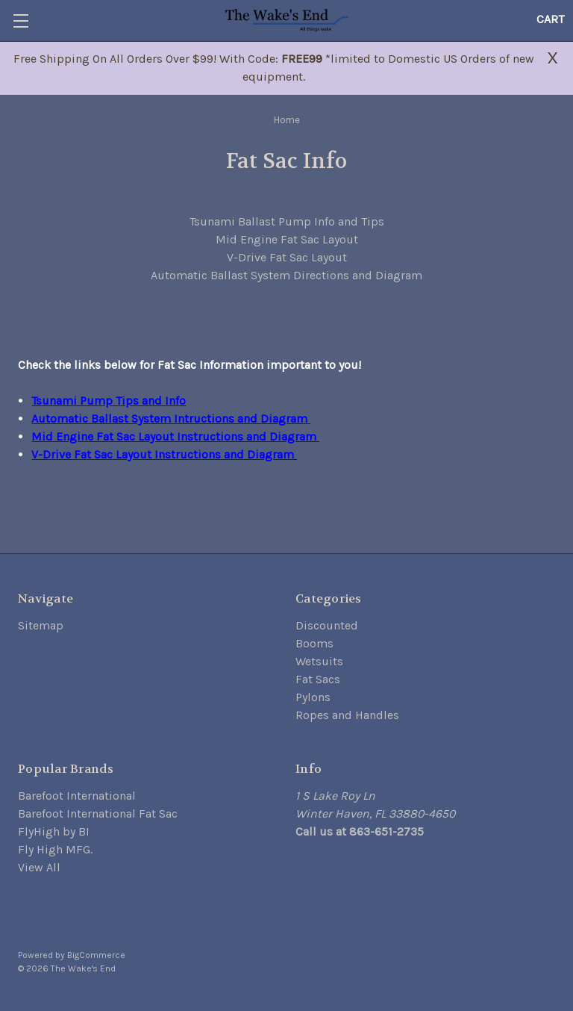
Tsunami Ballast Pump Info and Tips (287, 221)
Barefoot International (77, 795)
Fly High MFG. (55, 849)
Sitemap (40, 625)
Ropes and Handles (347, 715)
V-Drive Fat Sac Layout (287, 257)
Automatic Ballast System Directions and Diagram (286, 275)
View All (39, 867)
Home (287, 119)
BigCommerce (96, 955)
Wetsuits (319, 661)
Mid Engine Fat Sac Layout (287, 239)
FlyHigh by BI (54, 831)
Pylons (313, 697)
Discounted (326, 625)
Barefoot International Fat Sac (98, 813)
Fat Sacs (317, 679)
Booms (314, 643)
